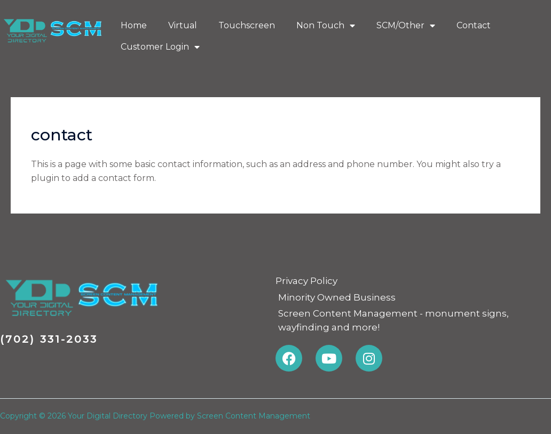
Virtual (182, 25)
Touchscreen (246, 25)
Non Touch (325, 25)
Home (134, 25)
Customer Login (160, 47)
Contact (473, 25)
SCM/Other (405, 25)
